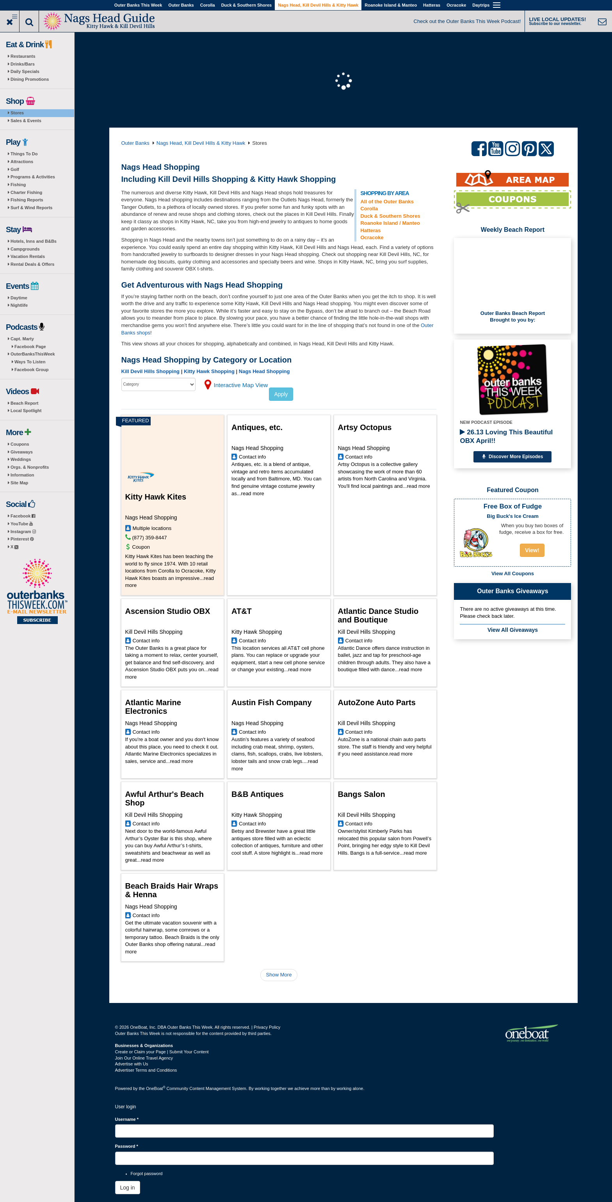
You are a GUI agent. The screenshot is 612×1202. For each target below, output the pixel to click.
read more (252, 493)
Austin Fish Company (271, 702)
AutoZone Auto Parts (377, 702)
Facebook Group (31, 369)
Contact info (252, 457)
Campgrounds (25, 249)
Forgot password (147, 1173)
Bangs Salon (361, 794)
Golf (15, 169)
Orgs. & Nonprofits (30, 467)
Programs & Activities (33, 176)
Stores (17, 112)
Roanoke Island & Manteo (391, 5)
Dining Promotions (30, 79)
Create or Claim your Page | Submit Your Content (162, 1051)
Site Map (19, 482)
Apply (281, 394)
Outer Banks (181, 5)
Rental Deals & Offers (32, 264)
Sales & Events (26, 120)
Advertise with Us (131, 1064)
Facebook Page (30, 346)
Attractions (22, 161)
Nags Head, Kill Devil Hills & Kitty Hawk (318, 5)
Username (127, 1119)
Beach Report (25, 403)
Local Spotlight (26, 410)
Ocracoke (456, 5)
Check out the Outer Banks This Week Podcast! (467, 21)
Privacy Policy (267, 1027)
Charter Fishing (26, 192)
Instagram (23, 531)
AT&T (241, 611)
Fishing (18, 184)
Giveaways (22, 452)
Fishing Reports (27, 199)
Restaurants (23, 56)
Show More (279, 975)
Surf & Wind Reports (31, 207)
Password (126, 1146)
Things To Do (24, 153)
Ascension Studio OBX (167, 611)
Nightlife (19, 305)
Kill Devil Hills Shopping (150, 371)
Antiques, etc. (257, 427)
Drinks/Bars (23, 64)
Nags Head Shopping (264, 371)
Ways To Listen (29, 361)
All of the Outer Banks (387, 201)
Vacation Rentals (28, 256)
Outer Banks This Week (138, 5)
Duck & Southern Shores (246, 5)
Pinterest (22, 539)
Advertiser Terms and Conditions (146, 1070)
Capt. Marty (22, 338)
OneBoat (155, 1088)
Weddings (21, 459)
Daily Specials (25, 71)
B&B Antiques (257, 794)
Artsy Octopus (365, 427)
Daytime (19, 297)
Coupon (141, 547)
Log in (127, 1187)
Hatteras (431, 5)
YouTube (22, 523)
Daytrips (480, 5)
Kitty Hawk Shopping (209, 371)
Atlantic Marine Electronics (153, 706)
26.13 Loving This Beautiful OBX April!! (506, 437)
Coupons (20, 444)
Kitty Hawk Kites (156, 497)
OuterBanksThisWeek (33, 354)
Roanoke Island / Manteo (390, 223)
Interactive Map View (241, 385)
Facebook (23, 516)
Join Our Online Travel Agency (144, 1058)
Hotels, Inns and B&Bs (34, 241)
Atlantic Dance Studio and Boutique (378, 615)
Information (22, 475)
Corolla (207, 5)
